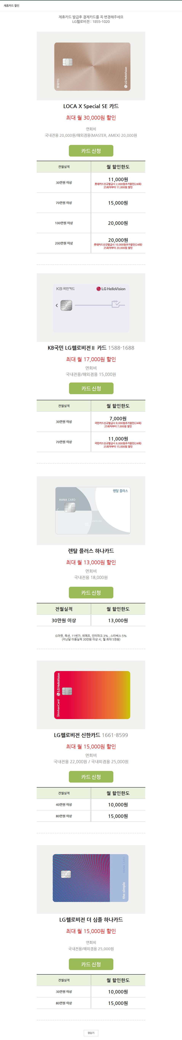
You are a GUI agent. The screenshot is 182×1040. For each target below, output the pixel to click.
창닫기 (91, 1033)
